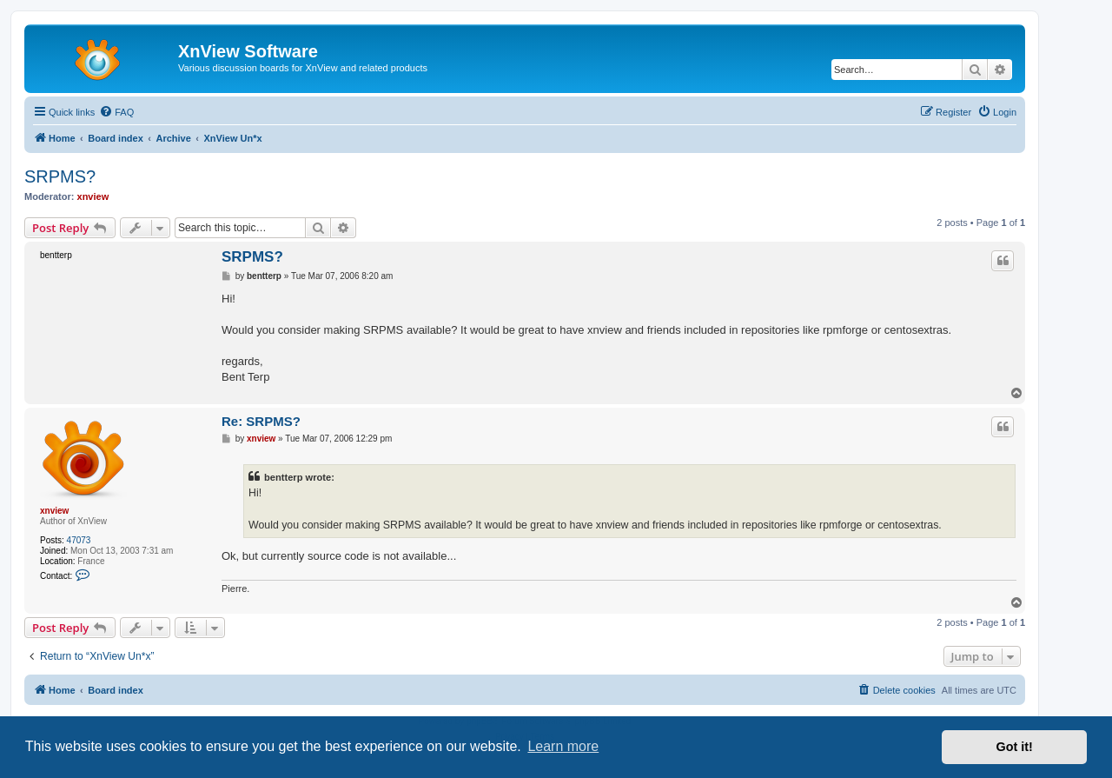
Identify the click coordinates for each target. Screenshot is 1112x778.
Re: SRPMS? (261, 421)
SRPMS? (60, 176)
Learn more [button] (563, 746)
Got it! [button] (1014, 747)
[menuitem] (116, 112)
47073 (79, 540)
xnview (93, 196)
